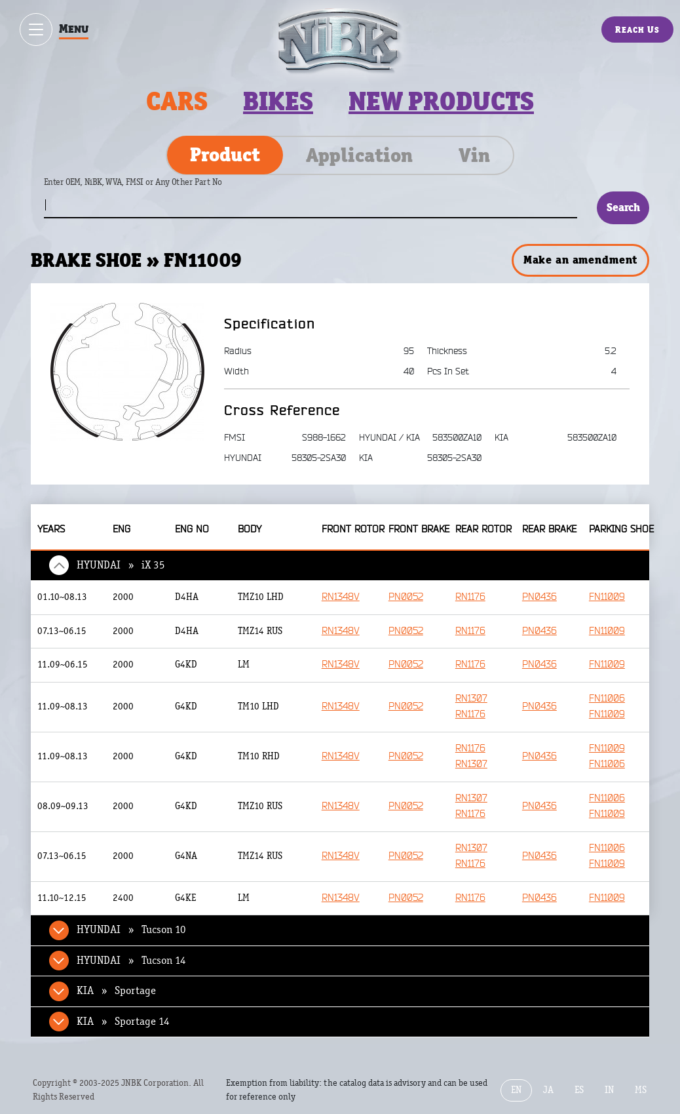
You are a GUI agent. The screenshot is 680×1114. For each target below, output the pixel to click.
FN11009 (607, 597)
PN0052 (405, 597)
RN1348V (341, 597)
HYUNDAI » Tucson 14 (131, 960)
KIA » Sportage (116, 990)
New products (441, 101)
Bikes (278, 101)
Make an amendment (580, 259)
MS (641, 1090)
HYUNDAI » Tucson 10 (131, 929)
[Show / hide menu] (36, 29)
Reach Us (637, 29)
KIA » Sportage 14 (123, 1021)
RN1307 (471, 698)
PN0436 (539, 597)
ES (579, 1090)
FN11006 (607, 698)
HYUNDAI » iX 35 (121, 565)
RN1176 (470, 597)
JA (548, 1090)
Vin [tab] (474, 155)
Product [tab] (225, 154)
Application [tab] (359, 155)
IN (609, 1090)
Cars (177, 101)
